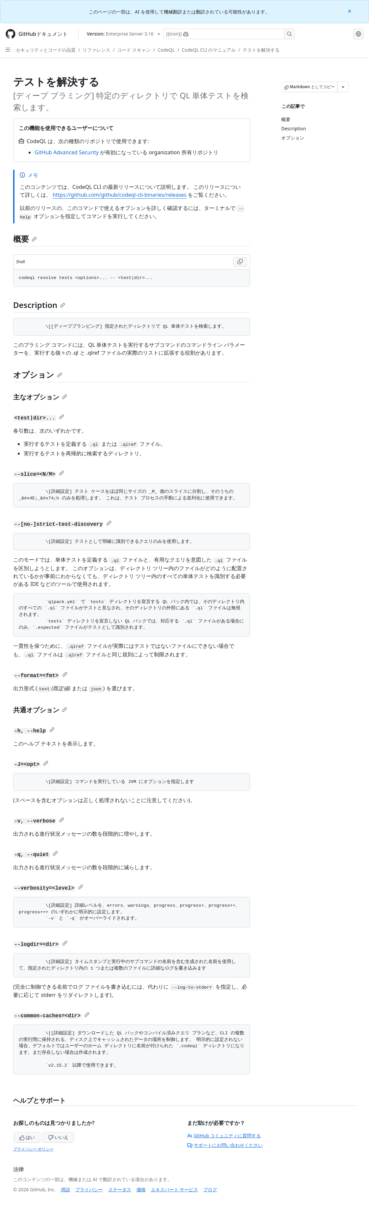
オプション (37, 374)
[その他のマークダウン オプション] (343, 87)
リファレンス (96, 50)
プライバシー (89, 1189)
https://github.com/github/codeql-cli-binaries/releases (119, 194)
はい (27, 1137)
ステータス (119, 1189)
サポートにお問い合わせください (225, 1145)
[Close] (350, 10)
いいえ (58, 1137)
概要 (25, 238)
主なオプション (40, 396)
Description (39, 304)
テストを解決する (261, 50)
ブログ (210, 1189)
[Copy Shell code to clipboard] (240, 261)
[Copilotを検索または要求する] (229, 34)
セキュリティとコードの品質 (46, 50)
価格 (141, 1189)
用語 (65, 1189)
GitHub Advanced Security (67, 152)
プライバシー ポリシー (33, 1149)
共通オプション (40, 709)
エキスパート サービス (174, 1189)
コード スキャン (134, 50)
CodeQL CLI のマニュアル (209, 50)
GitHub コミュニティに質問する (224, 1135)
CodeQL (166, 50)
